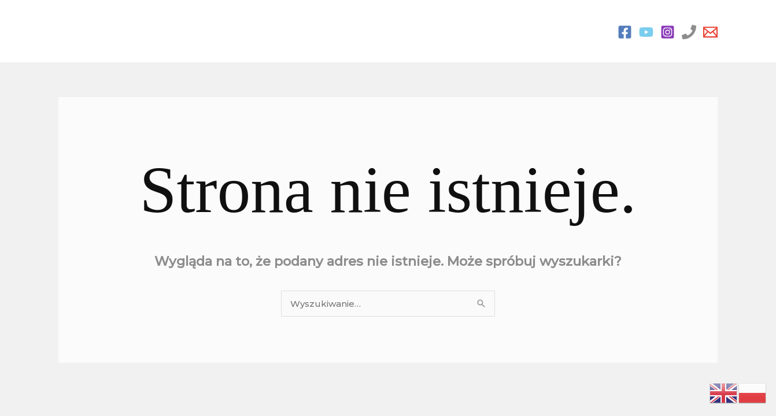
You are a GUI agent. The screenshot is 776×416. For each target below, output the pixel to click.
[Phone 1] (689, 32)
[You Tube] (646, 32)
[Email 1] (710, 32)
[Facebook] (625, 32)
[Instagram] (667, 32)
